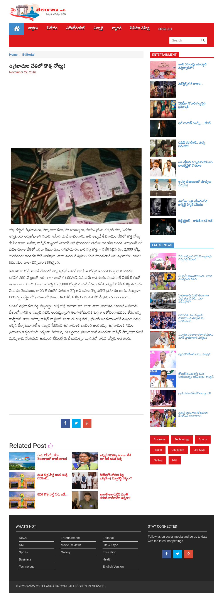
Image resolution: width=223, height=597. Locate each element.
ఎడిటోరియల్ (75, 29)
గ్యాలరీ (117, 29)
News (23, 538)
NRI (174, 460)
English (165, 29)
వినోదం (52, 29)
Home (13, 54)
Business (159, 439)
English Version (113, 566)
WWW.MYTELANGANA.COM (46, 586)
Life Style (199, 449)
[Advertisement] (76, 109)
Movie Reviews (71, 545)
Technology (182, 439)
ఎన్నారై (98, 29)
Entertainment (70, 538)
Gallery (158, 460)
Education (177, 449)
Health (158, 449)
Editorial (28, 54)
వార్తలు (33, 29)
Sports (203, 439)
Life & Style (110, 545)
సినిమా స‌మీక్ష (140, 29)
